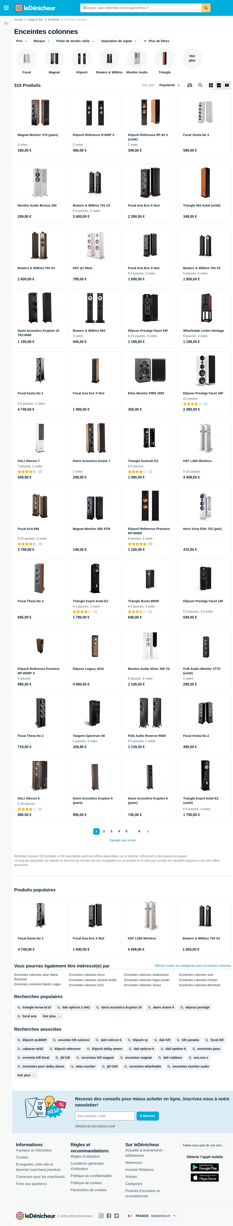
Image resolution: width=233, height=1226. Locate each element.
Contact (22, 1158)
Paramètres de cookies (89, 1190)
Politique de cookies (86, 1183)
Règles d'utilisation (85, 1157)
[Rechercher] (206, 8)
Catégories (133, 1184)
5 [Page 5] (126, 831)
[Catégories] (6, 8)
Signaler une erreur (122, 840)
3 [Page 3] (111, 831)
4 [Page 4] (119, 831)
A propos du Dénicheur (34, 1151)
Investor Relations (139, 1170)
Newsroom (133, 1163)
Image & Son (35, 19)
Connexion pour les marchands (40, 1177)
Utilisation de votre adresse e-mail (95, 1125)
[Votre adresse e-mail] (105, 1116)
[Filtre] (6, 23)
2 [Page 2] (104, 831)
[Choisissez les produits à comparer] (189, 85)
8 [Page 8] (139, 831)
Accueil (18, 19)
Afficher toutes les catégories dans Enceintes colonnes (193, 965)
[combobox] (141, 8)
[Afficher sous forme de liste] (219, 85)
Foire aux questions (31, 1184)
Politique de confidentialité (91, 1176)
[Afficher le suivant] (147, 831)
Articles (131, 1177)
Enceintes (53, 19)
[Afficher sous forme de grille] (211, 85)
